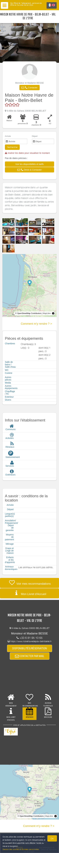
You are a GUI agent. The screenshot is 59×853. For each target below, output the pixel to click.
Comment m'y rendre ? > (36, 323)
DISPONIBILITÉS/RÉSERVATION (29, 648)
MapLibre (47, 313)
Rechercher (12, 147)
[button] (29, 87)
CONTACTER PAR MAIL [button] (29, 656)
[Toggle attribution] (53, 313)
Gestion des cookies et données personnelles (21, 849)
